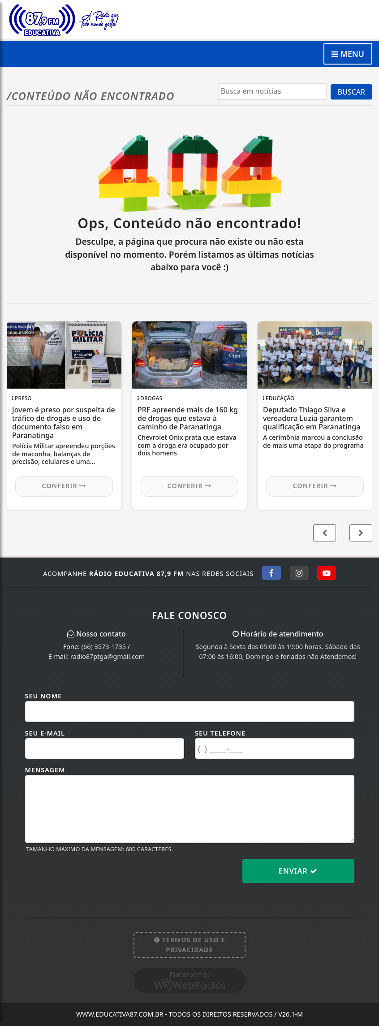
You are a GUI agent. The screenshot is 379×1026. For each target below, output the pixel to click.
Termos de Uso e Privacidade (189, 944)
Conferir (64, 485)
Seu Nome (43, 696)
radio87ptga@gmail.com (107, 656)
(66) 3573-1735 (104, 646)
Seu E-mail (45, 733)
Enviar (298, 871)
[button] (360, 532)
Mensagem (45, 770)
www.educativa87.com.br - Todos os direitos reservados (189, 1014)
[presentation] (93, 878)
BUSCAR (351, 92)
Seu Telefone (220, 733)
